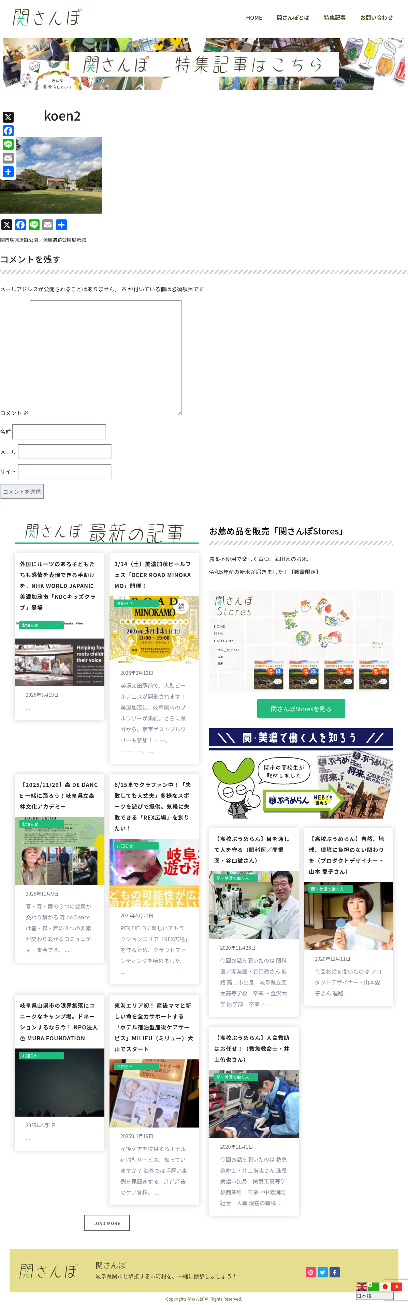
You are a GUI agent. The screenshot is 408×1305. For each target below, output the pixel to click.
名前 (5, 432)
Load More (106, 1223)
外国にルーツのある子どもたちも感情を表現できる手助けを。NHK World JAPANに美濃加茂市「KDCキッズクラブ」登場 (58, 585)
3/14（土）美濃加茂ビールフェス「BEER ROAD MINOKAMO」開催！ (153, 575)
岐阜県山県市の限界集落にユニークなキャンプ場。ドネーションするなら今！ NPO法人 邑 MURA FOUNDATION (59, 1021)
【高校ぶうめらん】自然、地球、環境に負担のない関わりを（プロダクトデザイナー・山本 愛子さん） (346, 855)
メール (8, 452)
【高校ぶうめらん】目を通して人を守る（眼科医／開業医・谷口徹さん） (252, 850)
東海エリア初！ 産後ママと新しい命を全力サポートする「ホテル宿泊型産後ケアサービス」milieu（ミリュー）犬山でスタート (154, 1027)
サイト (8, 471)
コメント (14, 413)
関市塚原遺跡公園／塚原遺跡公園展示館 (43, 239)
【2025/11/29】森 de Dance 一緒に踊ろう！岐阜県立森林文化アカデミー (59, 795)
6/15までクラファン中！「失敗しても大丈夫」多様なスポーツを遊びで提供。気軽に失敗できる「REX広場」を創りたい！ (153, 806)
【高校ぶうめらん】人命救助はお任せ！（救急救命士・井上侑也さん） (252, 1048)
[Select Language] (375, 1296)
